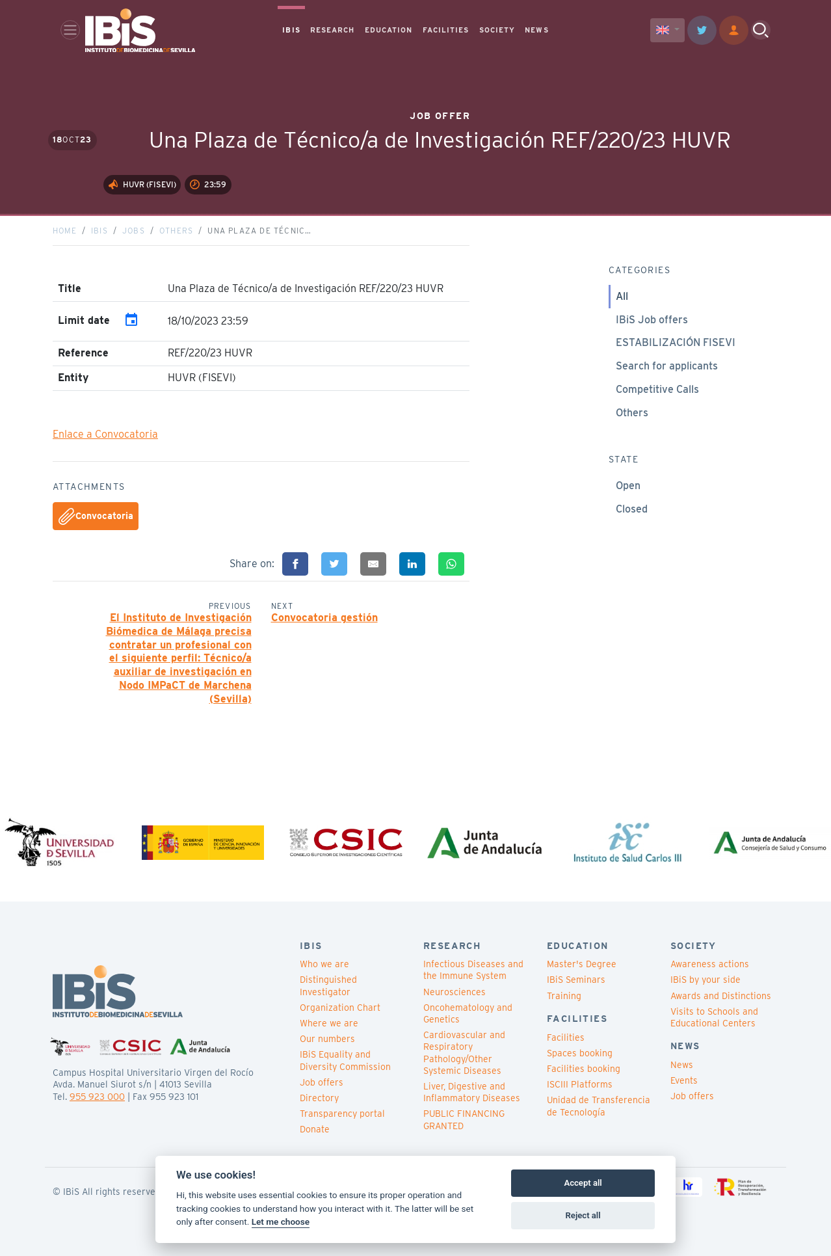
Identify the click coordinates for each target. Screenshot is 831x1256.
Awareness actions (709, 964)
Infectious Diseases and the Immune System (473, 970)
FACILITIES (446, 29)
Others (176, 230)
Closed (632, 509)
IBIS (291, 29)
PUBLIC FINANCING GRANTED (464, 1119)
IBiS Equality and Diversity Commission (345, 1061)
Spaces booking (580, 1053)
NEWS (536, 29)
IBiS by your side (705, 980)
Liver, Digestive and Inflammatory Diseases (471, 1092)
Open (628, 485)
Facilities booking (583, 1068)
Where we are (329, 1023)
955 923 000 (97, 1096)
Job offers (321, 1082)
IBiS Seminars (576, 980)
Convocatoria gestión (324, 617)
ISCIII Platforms (580, 1084)
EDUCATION (389, 29)
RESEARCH (332, 29)
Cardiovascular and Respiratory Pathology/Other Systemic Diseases (464, 1053)
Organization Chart (340, 1007)
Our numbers (327, 1039)
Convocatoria (96, 516)
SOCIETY (497, 29)
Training (564, 996)
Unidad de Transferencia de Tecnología (598, 1106)
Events (684, 1080)
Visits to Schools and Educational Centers (714, 1017)
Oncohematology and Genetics (467, 1013)
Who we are (324, 964)
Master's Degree (581, 964)
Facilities (566, 1037)
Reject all (583, 1215)
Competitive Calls (657, 389)
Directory (319, 1098)
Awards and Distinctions (720, 996)
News (681, 1065)
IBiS (99, 230)
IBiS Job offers (652, 320)
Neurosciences (454, 992)
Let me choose (281, 1221)
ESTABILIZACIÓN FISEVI (675, 342)
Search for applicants (667, 366)
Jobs (133, 230)
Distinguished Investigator (328, 986)
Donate (315, 1129)
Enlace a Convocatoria (105, 435)
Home (65, 230)
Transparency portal (342, 1113)
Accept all (582, 1183)
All (622, 296)
